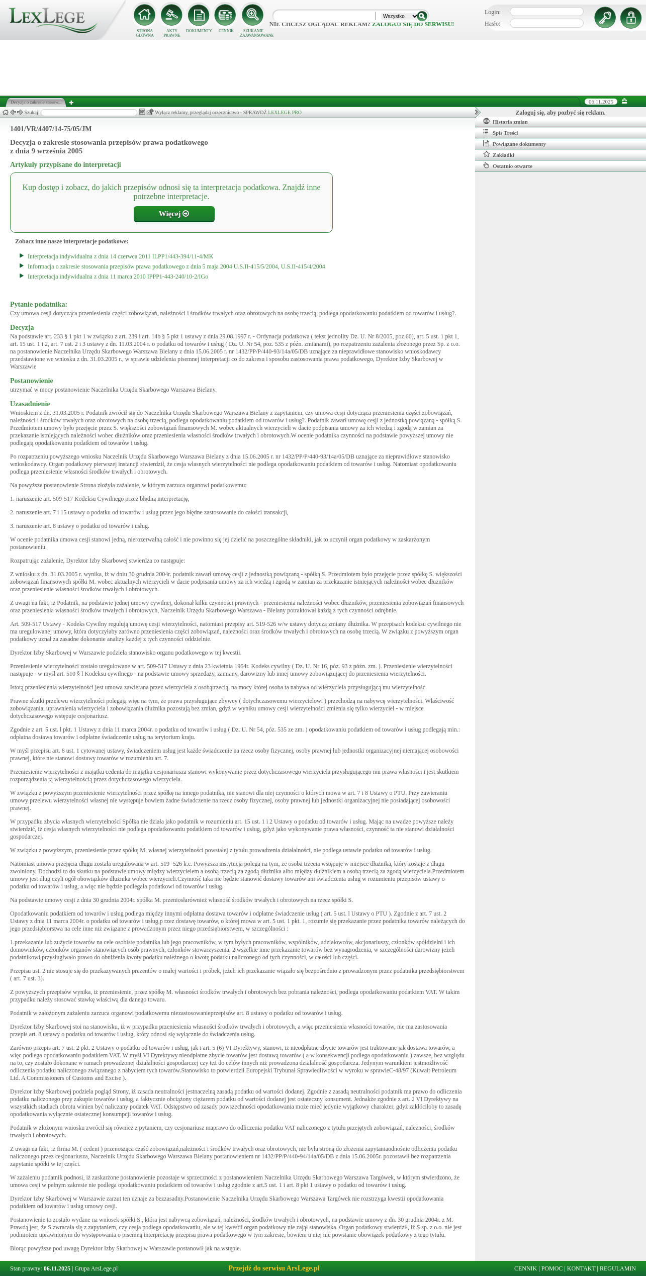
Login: (493, 12)
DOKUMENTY (199, 31)
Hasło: (492, 23)
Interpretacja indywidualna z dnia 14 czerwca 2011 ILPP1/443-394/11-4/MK (120, 256)
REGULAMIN (618, 1268)
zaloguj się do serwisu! (413, 24)
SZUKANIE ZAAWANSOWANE (253, 33)
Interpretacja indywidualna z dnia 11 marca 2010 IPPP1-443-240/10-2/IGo (118, 276)
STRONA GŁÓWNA (145, 33)
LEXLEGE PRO (285, 112)
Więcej (174, 214)
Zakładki (498, 154)
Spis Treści (500, 132)
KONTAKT (581, 1268)
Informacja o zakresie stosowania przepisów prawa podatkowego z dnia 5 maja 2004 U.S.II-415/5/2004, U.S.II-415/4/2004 (176, 266)
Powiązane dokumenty (514, 143)
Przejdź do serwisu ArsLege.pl (273, 1268)
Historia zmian (505, 121)
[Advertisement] (323, 67)
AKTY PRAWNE (171, 33)
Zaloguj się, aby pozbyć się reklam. (561, 112)
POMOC (552, 1268)
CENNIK (226, 31)
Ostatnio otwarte (507, 165)
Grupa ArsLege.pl (96, 1268)
